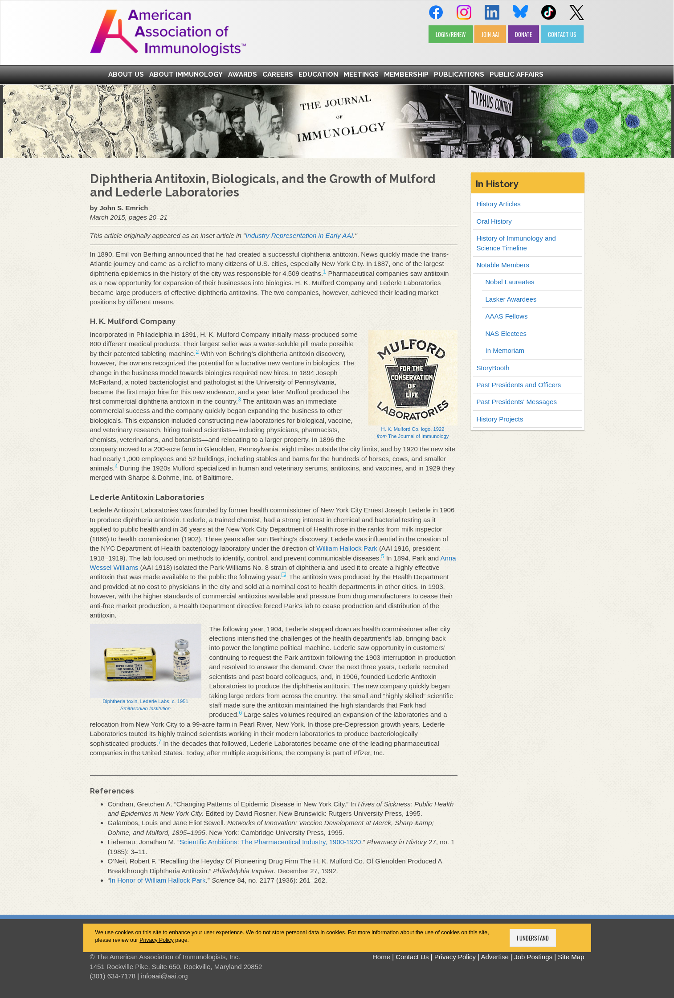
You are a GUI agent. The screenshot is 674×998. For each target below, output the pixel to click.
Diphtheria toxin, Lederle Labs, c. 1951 (145, 667)
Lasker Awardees (511, 299)
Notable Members (503, 265)
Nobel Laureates (510, 282)
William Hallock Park (346, 548)
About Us (126, 74)
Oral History (494, 221)
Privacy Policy (156, 940)
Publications (459, 74)
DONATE (523, 34)
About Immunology (186, 74)
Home (381, 957)
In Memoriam (505, 350)
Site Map (571, 957)
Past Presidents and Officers (519, 385)
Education (318, 74)
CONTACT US (562, 34)
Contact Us (412, 957)
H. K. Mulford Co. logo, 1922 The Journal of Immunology (413, 384)
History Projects (500, 419)
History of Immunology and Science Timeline (516, 242)
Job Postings (533, 957)
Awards (242, 74)
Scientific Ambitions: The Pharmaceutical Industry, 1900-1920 (270, 842)
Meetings (361, 74)
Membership (406, 74)
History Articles (499, 204)
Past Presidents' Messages (517, 401)
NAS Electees (506, 333)
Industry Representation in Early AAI (299, 235)
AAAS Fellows (507, 316)
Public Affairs (516, 74)
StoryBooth (493, 368)
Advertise (495, 957)
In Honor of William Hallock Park (158, 880)
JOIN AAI (490, 34)
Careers (277, 74)
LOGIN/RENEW (451, 34)
